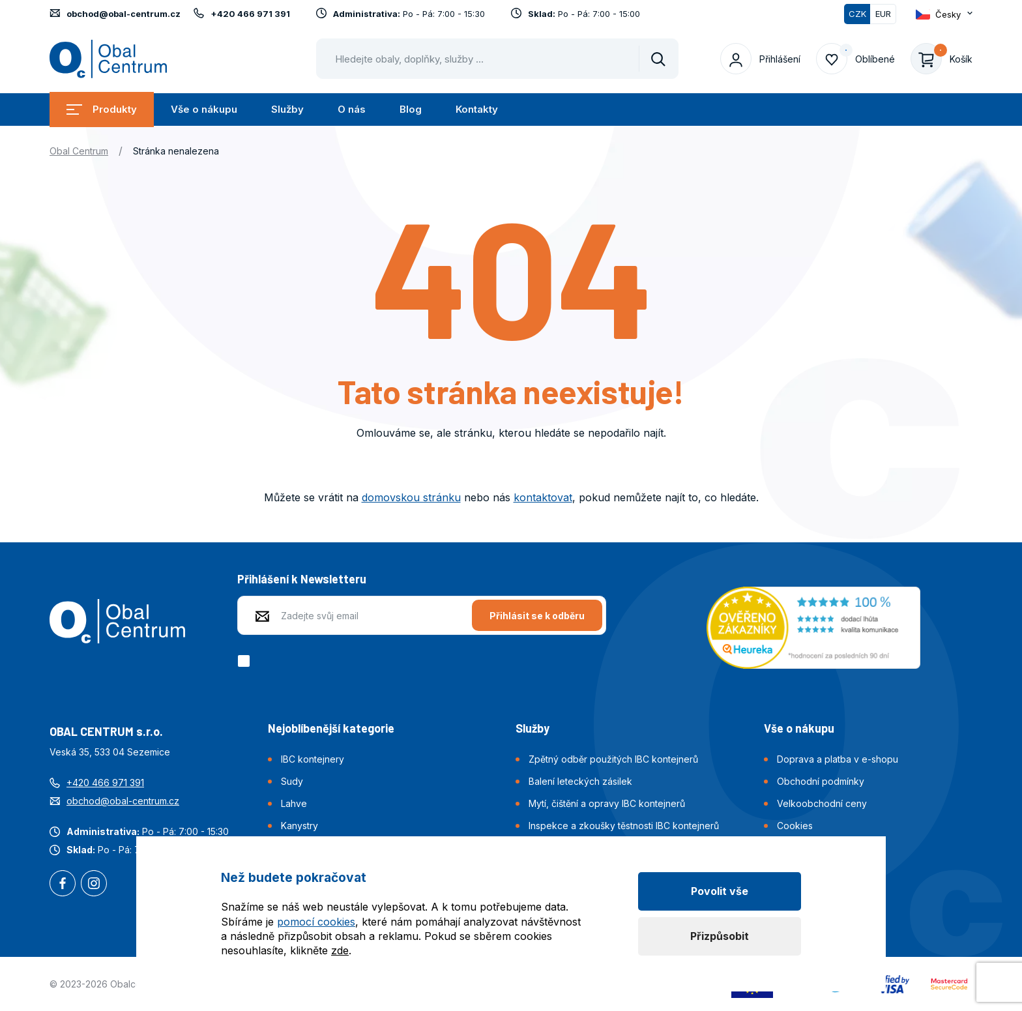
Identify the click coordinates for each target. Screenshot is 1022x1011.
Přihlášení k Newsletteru (301, 579)
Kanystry (299, 825)
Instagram (94, 885)
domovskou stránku (411, 497)
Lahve (294, 803)
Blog (411, 109)
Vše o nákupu (204, 109)
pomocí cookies (316, 921)
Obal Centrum (79, 150)
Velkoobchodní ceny (822, 803)
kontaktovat (543, 497)
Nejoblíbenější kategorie (331, 728)
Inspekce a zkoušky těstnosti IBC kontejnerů (624, 825)
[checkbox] (246, 661)
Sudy (292, 781)
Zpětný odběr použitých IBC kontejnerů (613, 759)
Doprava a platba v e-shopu (837, 759)
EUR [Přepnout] (883, 13)
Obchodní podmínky (820, 781)
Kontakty (477, 109)
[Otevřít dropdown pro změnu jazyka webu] (944, 14)
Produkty (101, 109)
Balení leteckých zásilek (580, 781)
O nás (352, 109)
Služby (287, 109)
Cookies (795, 825)
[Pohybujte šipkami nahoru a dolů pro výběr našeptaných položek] (497, 58)
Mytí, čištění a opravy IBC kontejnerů (607, 803)
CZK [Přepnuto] (857, 13)
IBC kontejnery (312, 759)
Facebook (63, 885)
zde (340, 950)
